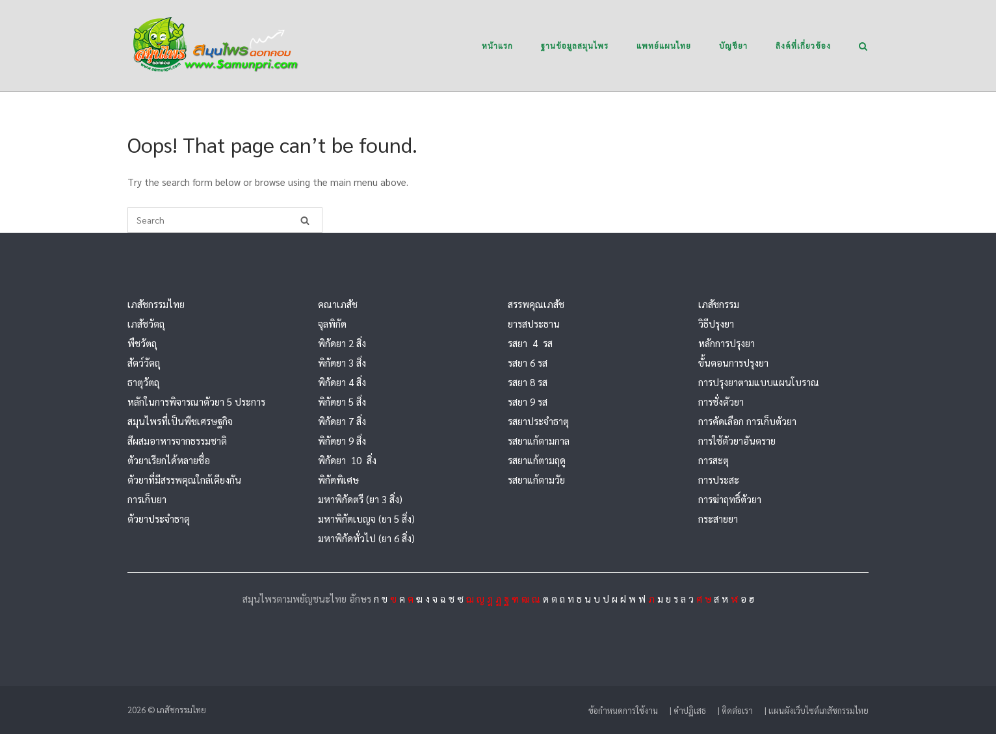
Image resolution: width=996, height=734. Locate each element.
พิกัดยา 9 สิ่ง (342, 440)
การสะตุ (713, 460)
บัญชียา (733, 45)
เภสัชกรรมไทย (156, 304)
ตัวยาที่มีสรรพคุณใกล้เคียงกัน (184, 479)
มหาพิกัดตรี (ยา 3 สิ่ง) (360, 499)
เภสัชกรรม (718, 304)
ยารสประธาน (534, 323)
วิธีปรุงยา (716, 323)
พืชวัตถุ (142, 343)
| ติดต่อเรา (735, 710)
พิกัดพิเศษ (338, 479)
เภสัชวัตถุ (145, 323)
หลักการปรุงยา (726, 343)
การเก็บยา (146, 499)
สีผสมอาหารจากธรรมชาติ (177, 440)
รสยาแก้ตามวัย (536, 479)
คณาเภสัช (338, 304)
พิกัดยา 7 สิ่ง (342, 421)
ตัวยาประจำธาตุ (158, 518)
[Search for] (224, 220)
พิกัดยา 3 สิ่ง (342, 362)
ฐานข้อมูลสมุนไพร (575, 45)
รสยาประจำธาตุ (538, 421)
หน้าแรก (497, 45)
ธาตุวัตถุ (143, 382)
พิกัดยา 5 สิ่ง (342, 401)
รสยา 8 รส (527, 382)
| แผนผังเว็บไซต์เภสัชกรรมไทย (817, 710)
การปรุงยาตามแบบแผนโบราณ (758, 382)
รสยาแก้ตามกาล (539, 440)
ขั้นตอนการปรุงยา (733, 362)
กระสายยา (718, 518)
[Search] (304, 220)
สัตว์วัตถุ (143, 362)
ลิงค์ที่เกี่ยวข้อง (803, 45)
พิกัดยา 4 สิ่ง (342, 382)
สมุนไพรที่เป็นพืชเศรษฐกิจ (180, 421)
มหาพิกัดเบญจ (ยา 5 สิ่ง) (366, 518)
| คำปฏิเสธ (688, 710)
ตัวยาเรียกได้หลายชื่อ (168, 460)
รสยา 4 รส (530, 343)
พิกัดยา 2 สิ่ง (342, 343)
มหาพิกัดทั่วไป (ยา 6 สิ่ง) (366, 538)
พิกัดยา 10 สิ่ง (347, 460)
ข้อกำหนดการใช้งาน (623, 710)
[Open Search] (863, 47)
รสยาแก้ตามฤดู (537, 460)
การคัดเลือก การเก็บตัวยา (747, 421)
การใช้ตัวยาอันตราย (737, 440)
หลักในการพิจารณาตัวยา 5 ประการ (196, 401)
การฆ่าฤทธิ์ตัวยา (729, 499)
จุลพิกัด (332, 323)
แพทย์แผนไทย (663, 45)
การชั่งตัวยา (721, 401)
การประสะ (718, 479)
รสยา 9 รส (527, 401)
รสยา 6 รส (527, 362)
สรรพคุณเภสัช (536, 304)
